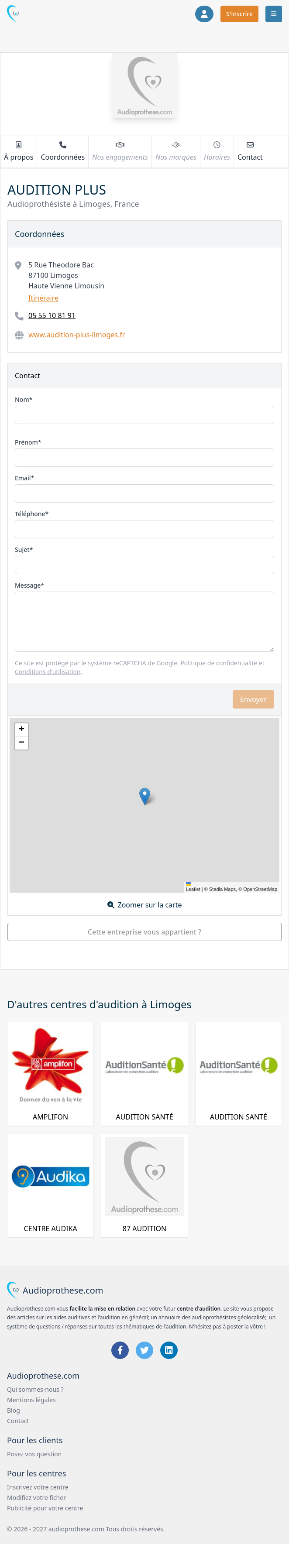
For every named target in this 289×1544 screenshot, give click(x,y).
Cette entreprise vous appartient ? (144, 932)
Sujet (22, 549)
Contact (18, 1421)
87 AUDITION (144, 1228)
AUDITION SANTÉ (144, 1117)
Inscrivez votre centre (38, 1487)
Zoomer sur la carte (144, 905)
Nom (22, 399)
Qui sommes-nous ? (35, 1389)
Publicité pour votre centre (45, 1508)
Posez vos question (34, 1454)
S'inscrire (239, 14)
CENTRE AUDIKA (50, 1228)
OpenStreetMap (260, 889)
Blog (13, 1410)
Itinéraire (43, 298)
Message (28, 585)
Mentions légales (31, 1400)
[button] (144, 796)
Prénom (26, 442)
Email (23, 478)
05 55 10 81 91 (52, 315)
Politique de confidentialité (218, 663)
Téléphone (30, 514)
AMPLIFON (50, 1117)
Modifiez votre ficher (36, 1497)
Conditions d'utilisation (48, 672)
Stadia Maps (222, 889)
